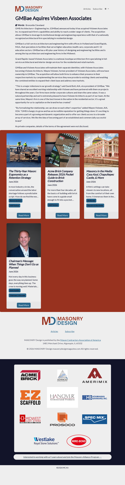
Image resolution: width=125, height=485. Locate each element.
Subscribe (97, 8)
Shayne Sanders (15, 201)
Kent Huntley (14, 290)
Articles (87, 8)
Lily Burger (91, 201)
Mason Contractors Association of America (80, 340)
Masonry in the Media (95, 205)
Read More (23, 215)
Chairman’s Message (17, 295)
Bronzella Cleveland (35, 25)
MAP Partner (14, 205)
